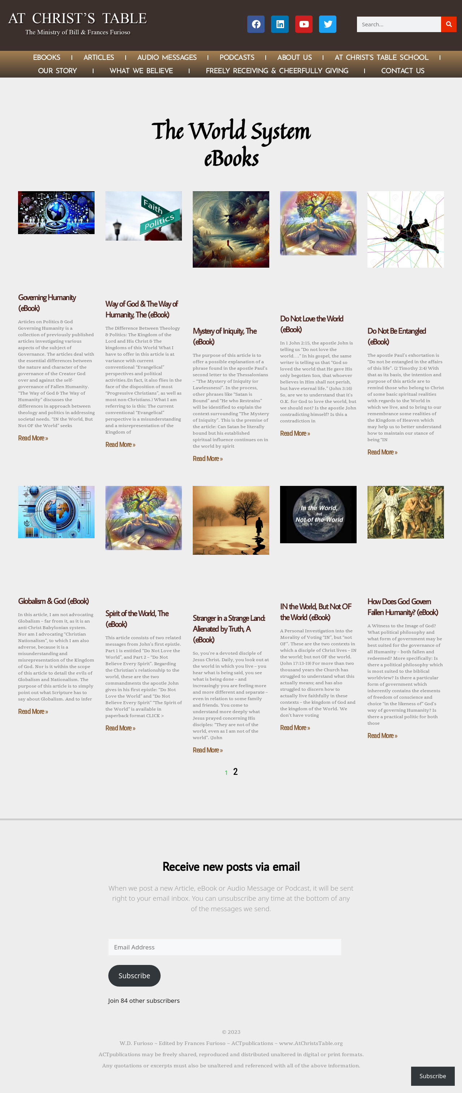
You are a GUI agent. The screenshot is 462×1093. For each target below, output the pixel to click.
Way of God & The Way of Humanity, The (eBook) (141, 309)
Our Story (57, 70)
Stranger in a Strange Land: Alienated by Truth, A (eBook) (229, 629)
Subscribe (134, 975)
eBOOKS (46, 57)
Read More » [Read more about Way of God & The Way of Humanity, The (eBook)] (120, 444)
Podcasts (236, 57)
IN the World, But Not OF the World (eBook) (315, 611)
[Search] (449, 24)
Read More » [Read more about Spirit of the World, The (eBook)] (120, 728)
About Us (294, 57)
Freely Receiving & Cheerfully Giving (277, 70)
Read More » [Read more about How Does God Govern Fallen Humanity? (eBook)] (382, 735)
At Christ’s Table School (381, 57)
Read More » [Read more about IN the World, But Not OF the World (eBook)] (295, 727)
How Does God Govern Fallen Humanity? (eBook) (402, 606)
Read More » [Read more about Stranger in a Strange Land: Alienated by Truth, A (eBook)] (208, 750)
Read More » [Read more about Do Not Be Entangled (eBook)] (382, 452)
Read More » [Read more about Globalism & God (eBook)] (33, 711)
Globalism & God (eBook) (53, 601)
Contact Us (402, 70)
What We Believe (141, 70)
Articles (98, 57)
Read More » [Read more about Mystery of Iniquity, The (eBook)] (208, 458)
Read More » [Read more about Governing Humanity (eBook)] (33, 438)
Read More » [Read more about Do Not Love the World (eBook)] (295, 433)
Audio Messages (167, 57)
